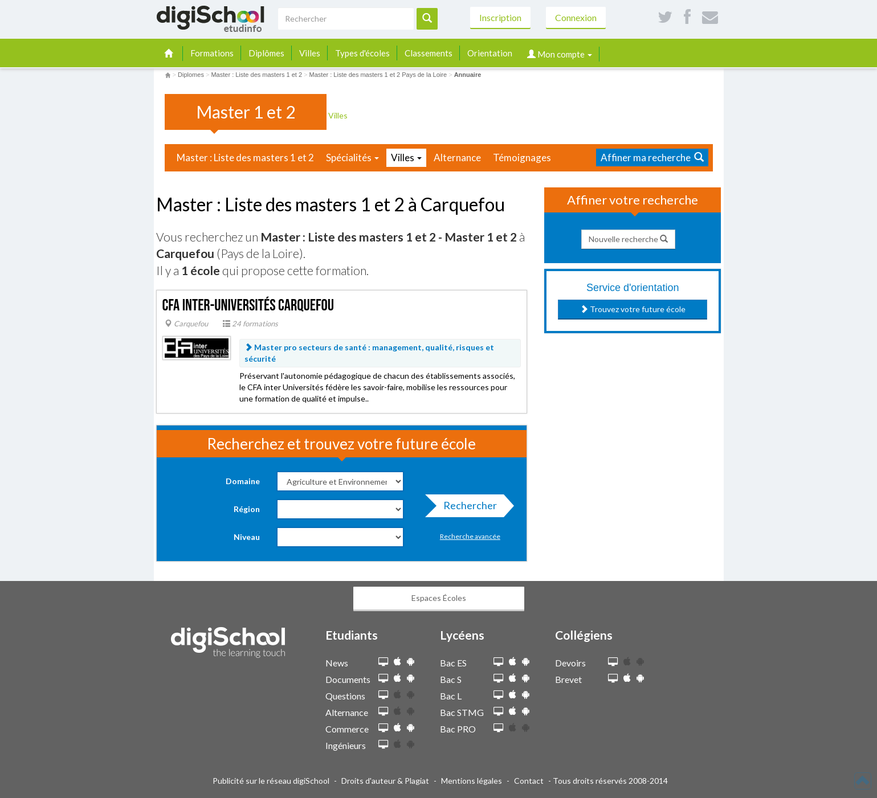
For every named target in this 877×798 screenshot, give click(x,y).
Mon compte (559, 54)
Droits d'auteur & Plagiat (385, 780)
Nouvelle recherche (628, 239)
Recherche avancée (470, 536)
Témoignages (522, 157)
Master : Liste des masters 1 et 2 (245, 157)
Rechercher (467, 508)
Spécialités (352, 157)
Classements (428, 53)
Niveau (247, 537)
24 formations (250, 323)
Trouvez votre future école (633, 309)
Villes (309, 53)
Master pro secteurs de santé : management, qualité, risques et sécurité (369, 352)
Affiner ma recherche (652, 157)
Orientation (489, 53)
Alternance (457, 157)
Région (247, 509)
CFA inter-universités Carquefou (248, 305)
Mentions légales (471, 780)
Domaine (243, 481)
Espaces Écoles (438, 598)
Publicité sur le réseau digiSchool (271, 780)
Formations (212, 53)
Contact (529, 780)
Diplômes (266, 53)
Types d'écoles (362, 53)
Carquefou (186, 323)
